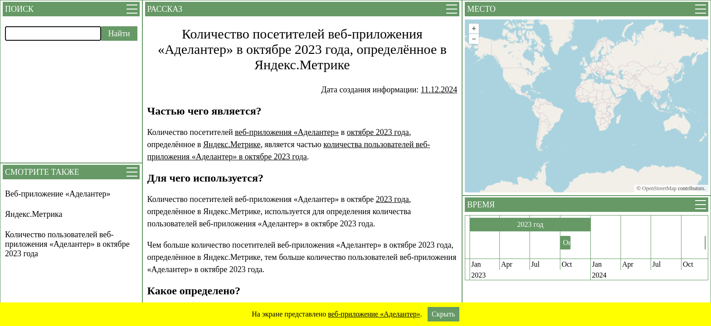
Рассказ (164, 9)
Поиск (19, 9)
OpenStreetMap (659, 188)
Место (481, 9)
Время (481, 204)
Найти (119, 33)
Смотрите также (42, 172)
